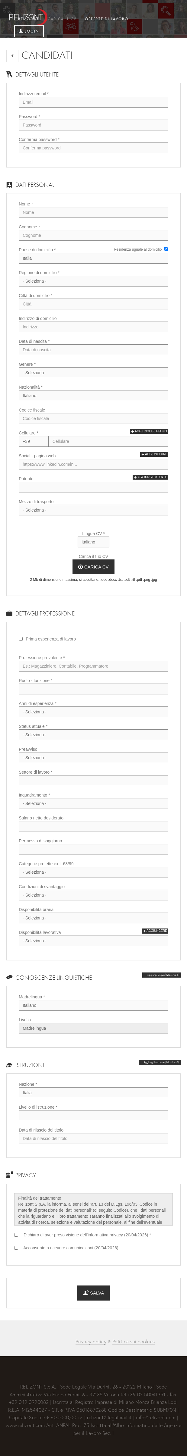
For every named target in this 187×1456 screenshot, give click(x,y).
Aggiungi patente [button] (150, 477)
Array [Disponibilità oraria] (93, 918)
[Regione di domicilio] (93, 281)
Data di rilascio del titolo (41, 1130)
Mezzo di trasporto (36, 501)
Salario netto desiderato (41, 818)
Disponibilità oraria (36, 909)
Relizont (28, 18)
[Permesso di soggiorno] (93, 849)
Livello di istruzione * (38, 1107)
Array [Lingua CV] (93, 542)
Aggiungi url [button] (154, 454)
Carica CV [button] (93, 566)
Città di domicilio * (35, 295)
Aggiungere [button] (155, 931)
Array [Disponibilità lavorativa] (93, 940)
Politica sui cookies (133, 1341)
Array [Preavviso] (93, 757)
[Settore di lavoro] (93, 780)
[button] (12, 56)
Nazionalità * (31, 387)
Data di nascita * (34, 341)
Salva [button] (93, 1293)
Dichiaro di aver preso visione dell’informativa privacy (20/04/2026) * (86, 1234)
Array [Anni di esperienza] (93, 711)
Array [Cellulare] (34, 441)
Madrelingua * (32, 996)
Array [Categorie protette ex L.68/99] (93, 872)
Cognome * (29, 226)
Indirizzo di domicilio (37, 318)
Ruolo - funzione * (35, 680)
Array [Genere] (93, 372)
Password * (29, 116)
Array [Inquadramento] (93, 803)
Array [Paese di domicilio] (93, 258)
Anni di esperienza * (37, 703)
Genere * (27, 364)
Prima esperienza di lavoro (51, 639)
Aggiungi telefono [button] (149, 431)
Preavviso (28, 749)
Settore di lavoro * (35, 772)
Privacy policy (91, 1341)
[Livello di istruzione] (93, 1115)
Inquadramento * (34, 795)
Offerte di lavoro (106, 18)
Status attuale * (33, 726)
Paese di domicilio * (37, 249)
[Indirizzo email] (93, 102)
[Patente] (93, 487)
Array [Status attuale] (93, 734)
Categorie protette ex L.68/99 (46, 863)
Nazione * (28, 1084)
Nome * (26, 204)
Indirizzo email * (34, 93)
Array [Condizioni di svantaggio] (93, 895)
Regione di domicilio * (39, 272)
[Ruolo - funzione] (93, 689)
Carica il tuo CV (93, 556)
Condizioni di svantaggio (42, 886)
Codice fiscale (32, 410)
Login (29, 31)
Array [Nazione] (93, 1092)
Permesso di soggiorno (40, 840)
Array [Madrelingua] (93, 1005)
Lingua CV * (93, 533)
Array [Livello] (93, 1028)
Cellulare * (28, 433)
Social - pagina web (37, 455)
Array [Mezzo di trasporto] (93, 510)
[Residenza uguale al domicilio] (166, 249)
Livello (25, 1019)
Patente (26, 478)
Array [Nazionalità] (93, 395)
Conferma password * (39, 139)
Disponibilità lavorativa (40, 932)
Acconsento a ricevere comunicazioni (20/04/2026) (69, 1247)
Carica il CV (62, 18)
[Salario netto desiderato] (93, 826)
